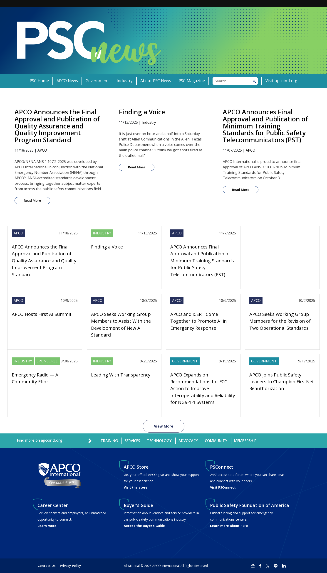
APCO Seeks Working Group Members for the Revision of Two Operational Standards (280, 321)
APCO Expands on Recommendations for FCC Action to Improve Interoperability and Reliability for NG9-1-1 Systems (202, 389)
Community (216, 440)
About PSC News (155, 80)
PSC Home (39, 80)
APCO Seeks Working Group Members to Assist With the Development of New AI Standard (121, 324)
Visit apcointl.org (281, 80)
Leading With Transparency (120, 375)
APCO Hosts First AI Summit (42, 314)
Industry (125, 80)
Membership (245, 440)
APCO (42, 150)
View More (163, 426)
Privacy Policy (70, 565)
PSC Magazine (192, 80)
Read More (32, 200)
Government (97, 80)
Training (109, 440)
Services (132, 440)
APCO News (67, 80)
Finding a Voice (107, 247)
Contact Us (46, 565)
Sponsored (47, 361)
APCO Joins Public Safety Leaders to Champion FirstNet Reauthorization (281, 382)
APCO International (166, 565)
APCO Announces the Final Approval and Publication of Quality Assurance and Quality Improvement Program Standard (44, 261)
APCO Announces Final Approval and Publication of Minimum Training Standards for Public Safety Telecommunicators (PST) (202, 261)
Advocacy (188, 440)
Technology (159, 440)
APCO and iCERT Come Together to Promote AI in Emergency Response (198, 321)
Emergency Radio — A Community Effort (35, 378)
